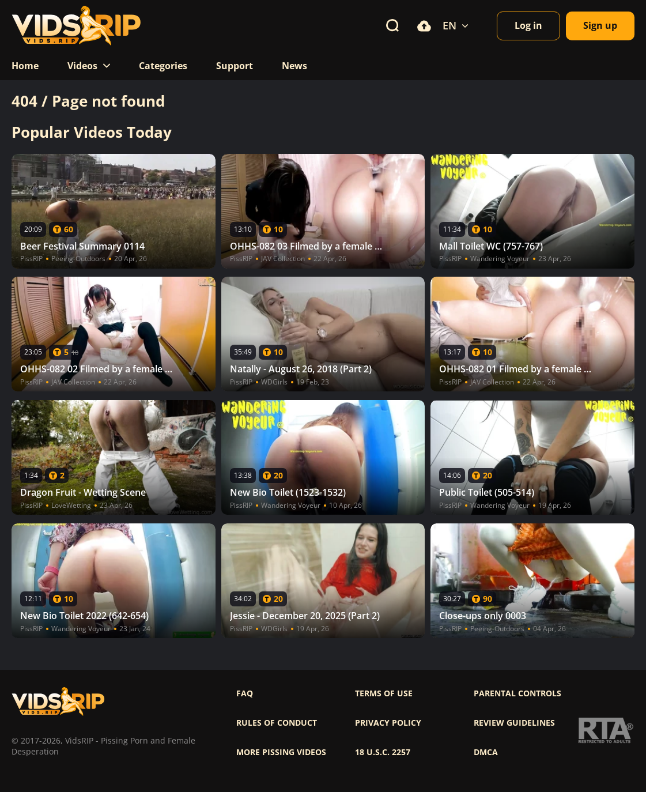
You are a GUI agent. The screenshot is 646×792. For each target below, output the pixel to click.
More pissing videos (281, 752)
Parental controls (517, 693)
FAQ (244, 693)
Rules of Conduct (276, 723)
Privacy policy (388, 723)
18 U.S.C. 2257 (382, 752)
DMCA (486, 752)
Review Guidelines (514, 723)
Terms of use (384, 693)
